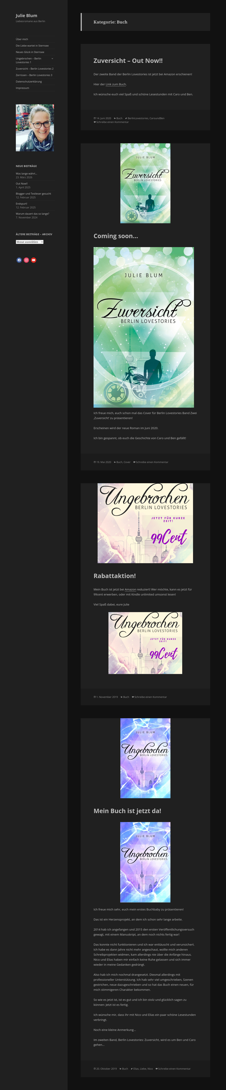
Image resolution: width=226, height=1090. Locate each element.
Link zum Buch (116, 84)
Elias (136, 1068)
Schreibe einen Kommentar (112, 122)
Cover (127, 462)
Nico (150, 1068)
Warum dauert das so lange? (32, 213)
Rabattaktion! (115, 575)
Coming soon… (116, 236)
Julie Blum (26, 15)
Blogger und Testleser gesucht (33, 193)
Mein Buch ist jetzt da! (127, 811)
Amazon (130, 589)
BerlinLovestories (138, 118)
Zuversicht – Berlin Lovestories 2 (35, 68)
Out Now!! (22, 183)
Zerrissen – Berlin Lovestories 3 (34, 75)
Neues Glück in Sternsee (30, 52)
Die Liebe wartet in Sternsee (32, 45)
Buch (119, 118)
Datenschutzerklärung (29, 81)
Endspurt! (21, 203)
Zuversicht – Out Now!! (128, 60)
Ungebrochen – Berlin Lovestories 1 (28, 60)
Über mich (22, 39)
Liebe (143, 1068)
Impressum (22, 88)
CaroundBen (157, 118)
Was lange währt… (26, 173)
